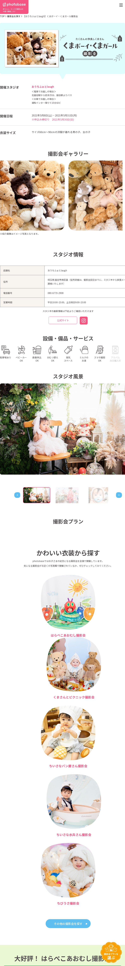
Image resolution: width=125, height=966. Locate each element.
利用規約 (6, 954)
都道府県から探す (10, 942)
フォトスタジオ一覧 (63, 942)
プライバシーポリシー (63, 954)
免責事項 (88, 954)
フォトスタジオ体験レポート (88, 942)
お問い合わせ (60, 946)
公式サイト (63, 320)
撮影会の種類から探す (12, 946)
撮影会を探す (13, 16)
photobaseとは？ (39, 942)
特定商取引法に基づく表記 (32, 954)
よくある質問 (37, 946)
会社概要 (74, 946)
